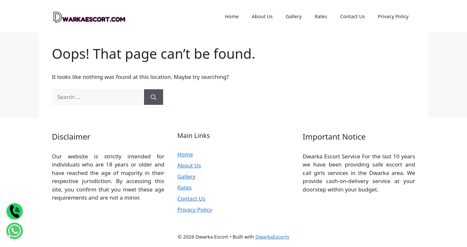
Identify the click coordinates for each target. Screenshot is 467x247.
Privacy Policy (393, 16)
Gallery (294, 16)
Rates (321, 16)
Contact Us (352, 16)
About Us (262, 16)
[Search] (153, 97)
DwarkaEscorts (272, 236)
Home (232, 16)
